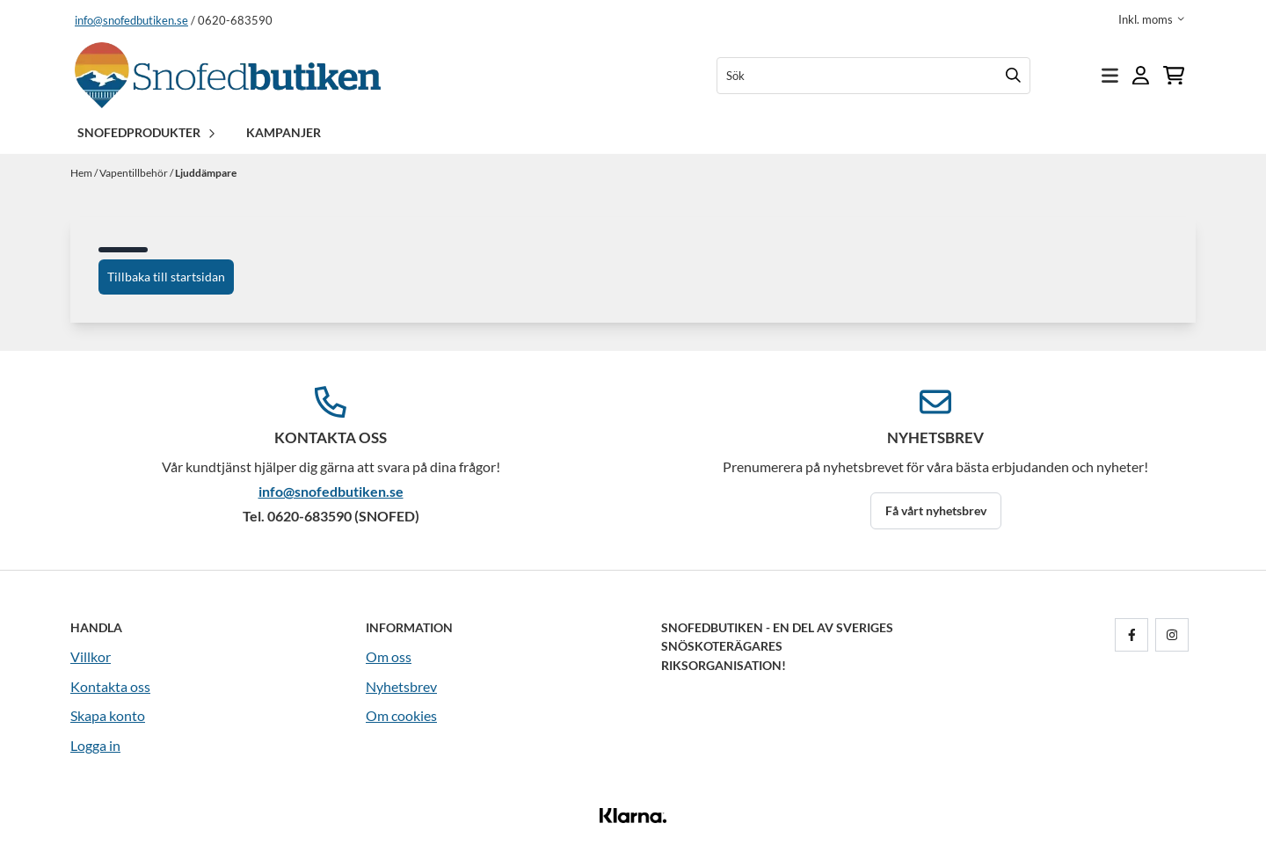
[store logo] (228, 75)
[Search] (1012, 75)
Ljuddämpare (205, 172)
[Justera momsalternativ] (1151, 19)
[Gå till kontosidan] (1140, 75)
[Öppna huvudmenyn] (1110, 75)
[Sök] (873, 75)
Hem (82, 172)
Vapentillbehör (134, 172)
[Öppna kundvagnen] (1173, 75)
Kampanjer (283, 132)
